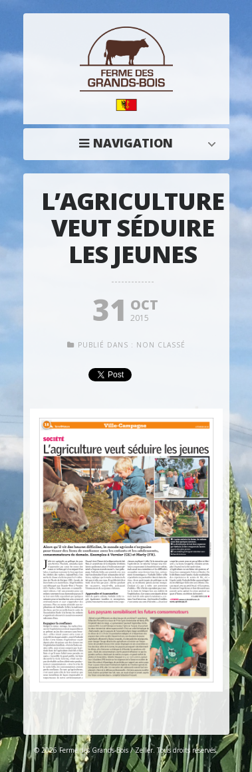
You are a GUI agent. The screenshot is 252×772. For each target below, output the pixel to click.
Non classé (161, 344)
